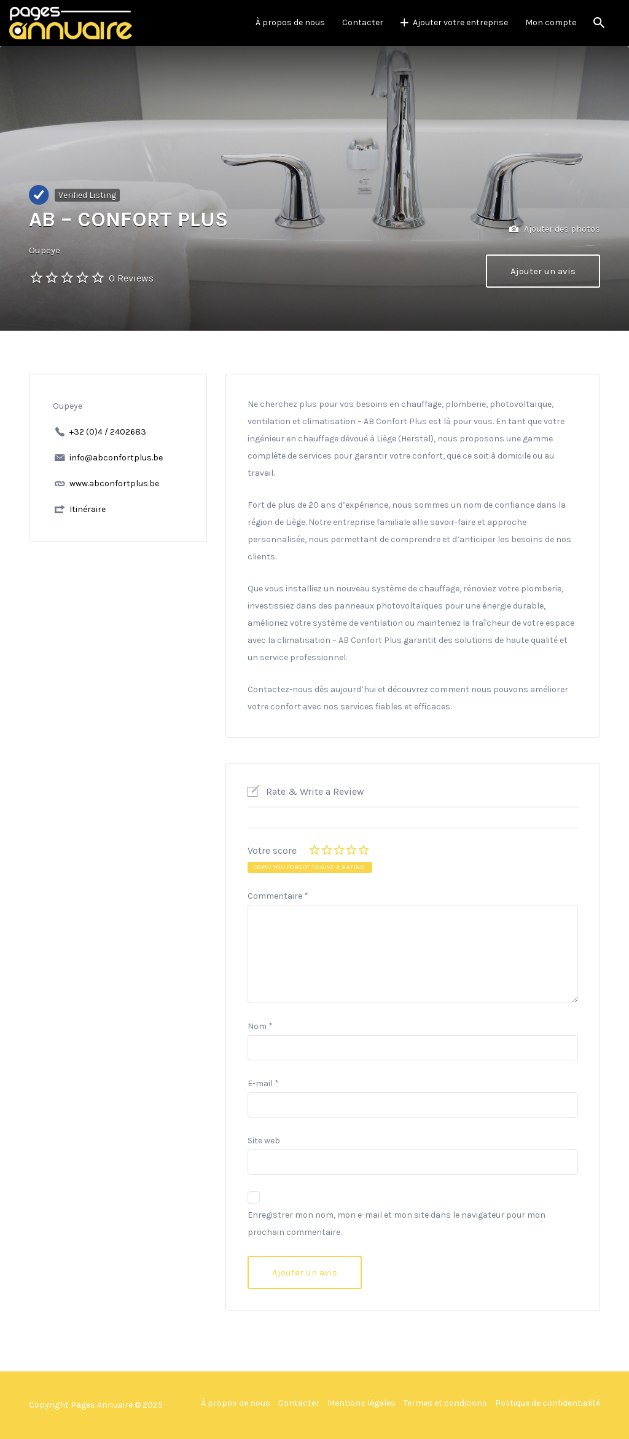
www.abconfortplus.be (114, 483)
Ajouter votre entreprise (460, 22)
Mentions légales (361, 1403)
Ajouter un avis (543, 271)
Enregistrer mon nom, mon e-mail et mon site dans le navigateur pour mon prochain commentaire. (396, 1223)
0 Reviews (131, 278)
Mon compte (550, 22)
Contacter (362, 22)
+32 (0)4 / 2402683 (107, 432)
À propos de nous (290, 22)
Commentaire (278, 896)
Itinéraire (87, 509)
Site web (264, 1140)
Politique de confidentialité (547, 1403)
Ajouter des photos (554, 230)
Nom (260, 1026)
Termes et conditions (445, 1403)
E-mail (263, 1083)
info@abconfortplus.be (116, 457)
